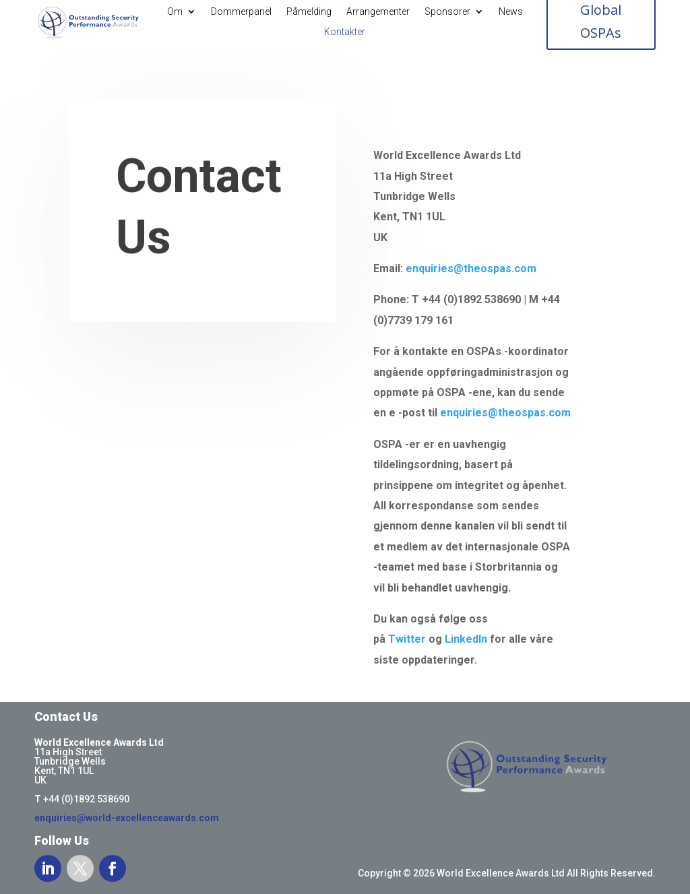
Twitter (407, 639)
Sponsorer (447, 12)
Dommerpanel (241, 12)
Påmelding (309, 12)
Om (175, 12)
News (511, 12)
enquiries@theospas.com (471, 268)
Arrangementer (378, 12)
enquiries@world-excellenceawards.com (126, 817)
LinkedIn (466, 639)
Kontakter (344, 32)
